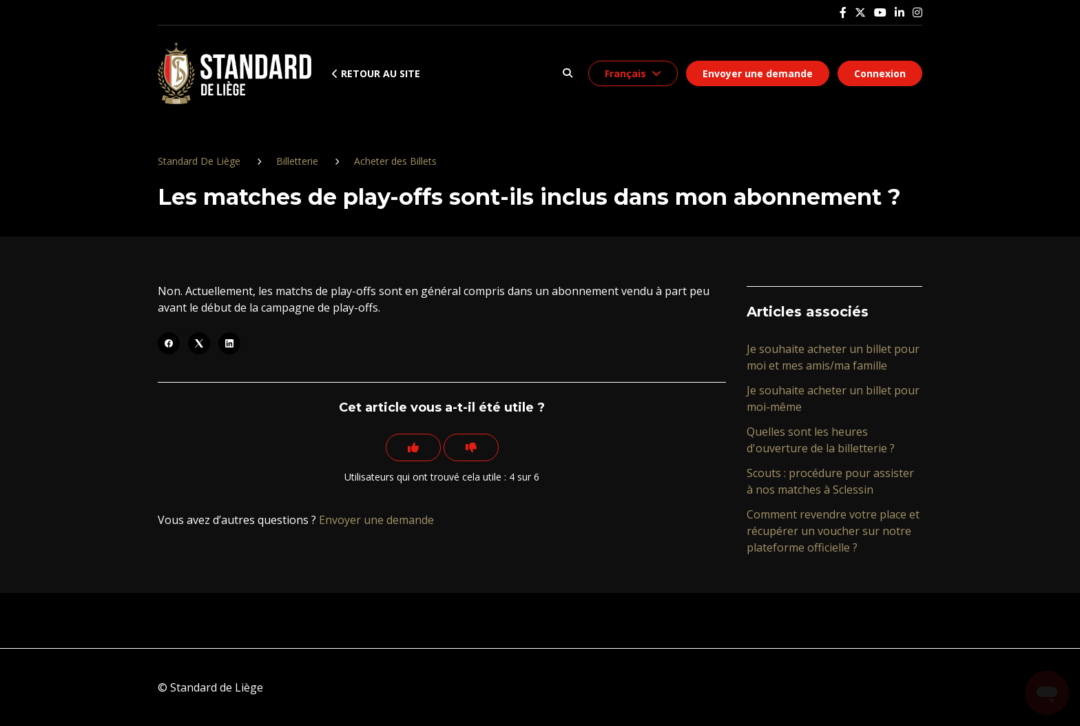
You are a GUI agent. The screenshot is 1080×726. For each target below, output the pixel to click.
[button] (567, 73)
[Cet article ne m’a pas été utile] (471, 447)
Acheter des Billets (395, 161)
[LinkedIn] (229, 343)
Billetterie (297, 161)
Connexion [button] (880, 73)
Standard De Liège (199, 161)
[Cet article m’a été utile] (413, 447)
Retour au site (376, 73)
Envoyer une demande (758, 73)
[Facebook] (169, 343)
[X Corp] (199, 343)
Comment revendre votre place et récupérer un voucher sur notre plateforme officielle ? (833, 531)
